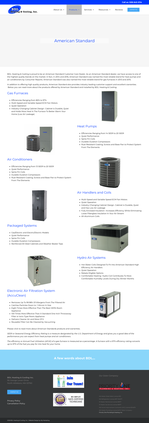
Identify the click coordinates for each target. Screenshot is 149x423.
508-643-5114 (135, 2)
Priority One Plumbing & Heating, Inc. (111, 412)
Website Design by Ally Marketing (39, 420)
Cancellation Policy (16, 403)
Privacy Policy (13, 401)
